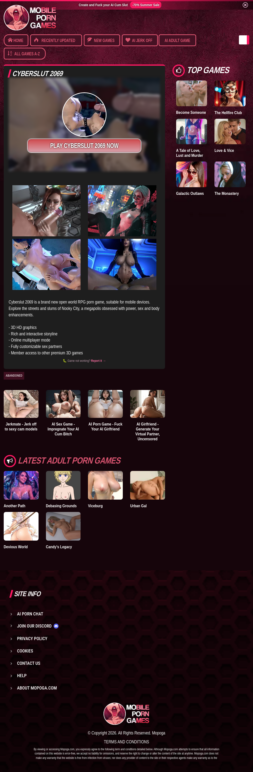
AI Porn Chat (30, 613)
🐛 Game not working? (84, 361)
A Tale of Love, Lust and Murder (189, 153)
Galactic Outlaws (190, 193)
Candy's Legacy (59, 546)
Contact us (28, 663)
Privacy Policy (32, 638)
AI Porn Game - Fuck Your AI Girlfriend (105, 426)
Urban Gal (138, 505)
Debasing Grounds (61, 505)
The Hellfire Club (228, 112)
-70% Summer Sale (145, 5)
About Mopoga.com (37, 688)
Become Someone (191, 112)
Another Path (14, 505)
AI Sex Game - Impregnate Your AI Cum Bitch (63, 429)
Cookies (25, 650)
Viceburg (95, 505)
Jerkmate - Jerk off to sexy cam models (21, 426)
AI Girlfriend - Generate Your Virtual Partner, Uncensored (147, 431)
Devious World (16, 546)
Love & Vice (224, 150)
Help (22, 675)
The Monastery (226, 193)
